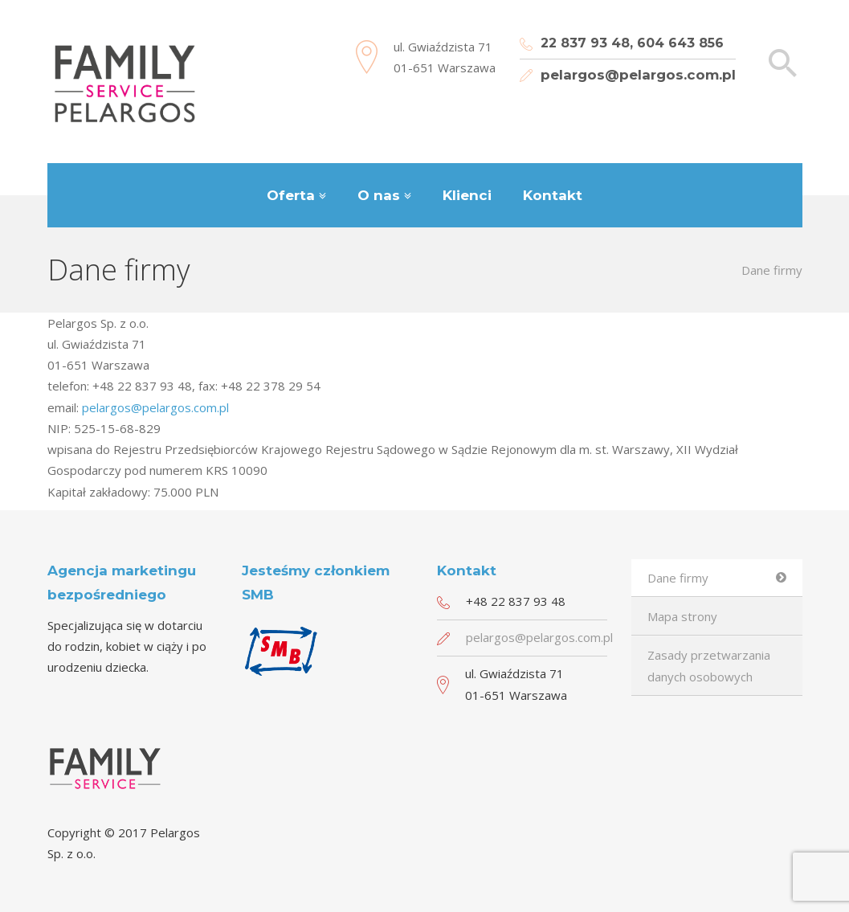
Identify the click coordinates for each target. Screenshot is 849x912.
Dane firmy (677, 578)
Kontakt (552, 195)
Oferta (291, 195)
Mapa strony (682, 616)
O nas (378, 195)
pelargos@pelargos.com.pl (638, 75)
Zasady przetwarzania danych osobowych (708, 665)
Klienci (467, 195)
